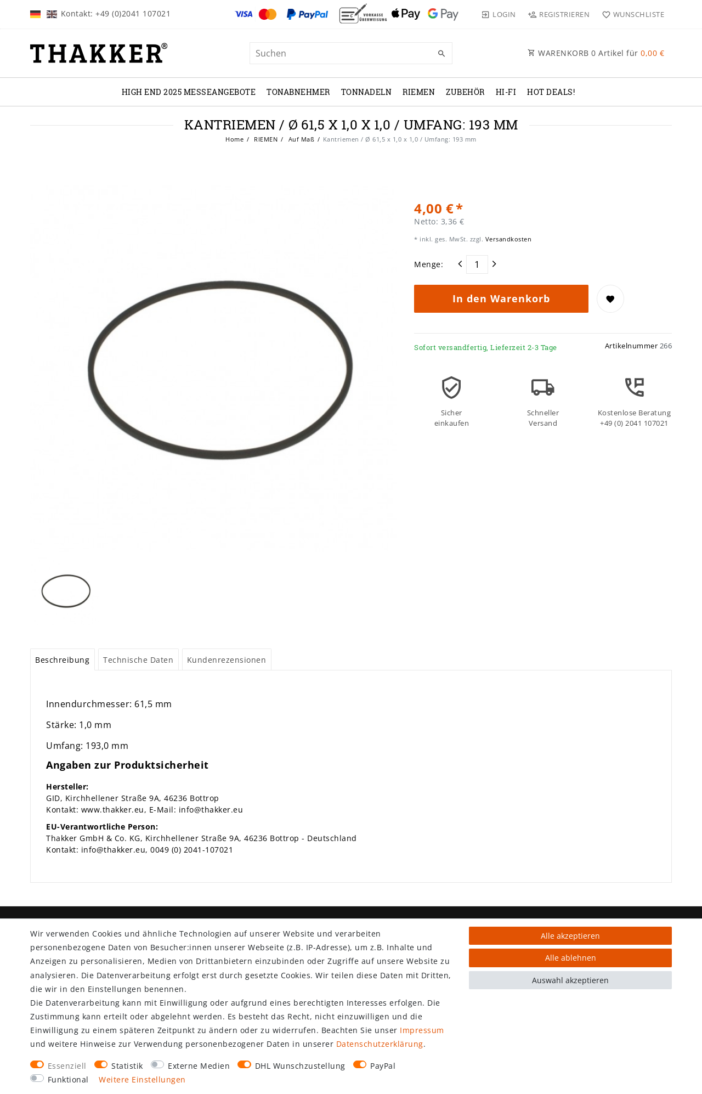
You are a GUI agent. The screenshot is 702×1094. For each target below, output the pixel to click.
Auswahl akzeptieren (570, 980)
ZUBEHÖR (465, 92)
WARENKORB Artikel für (596, 53)
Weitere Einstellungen (142, 1079)
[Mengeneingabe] (477, 264)
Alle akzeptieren (570, 936)
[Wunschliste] (630, 14)
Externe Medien (199, 1066)
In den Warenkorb (501, 298)
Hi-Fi (506, 92)
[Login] (498, 14)
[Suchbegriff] (351, 53)
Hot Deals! (551, 92)
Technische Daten (138, 660)
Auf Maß (300, 139)
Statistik (127, 1066)
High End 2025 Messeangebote (189, 92)
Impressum (422, 1030)
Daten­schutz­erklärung (379, 1044)
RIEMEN (419, 92)
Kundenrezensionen (227, 660)
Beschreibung (62, 660)
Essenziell (67, 1066)
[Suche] (441, 54)
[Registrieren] (559, 14)
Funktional (68, 1079)
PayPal (382, 1066)
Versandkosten (507, 239)
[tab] (62, 659)
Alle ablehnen (570, 957)
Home (234, 139)
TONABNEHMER (298, 92)
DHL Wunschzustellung (300, 1066)
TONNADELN (366, 92)
